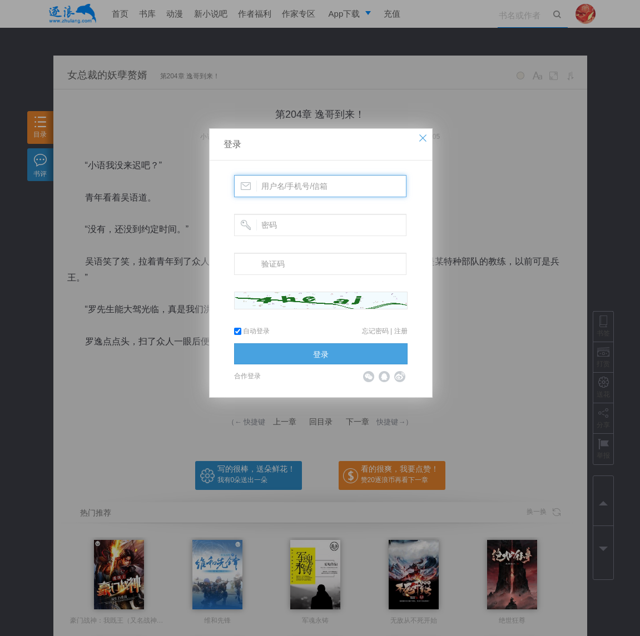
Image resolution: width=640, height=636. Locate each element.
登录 (232, 144)
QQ (384, 376)
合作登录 (247, 376)
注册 (401, 331)
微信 (368, 376)
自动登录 (252, 331)
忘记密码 (375, 331)
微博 (399, 376)
